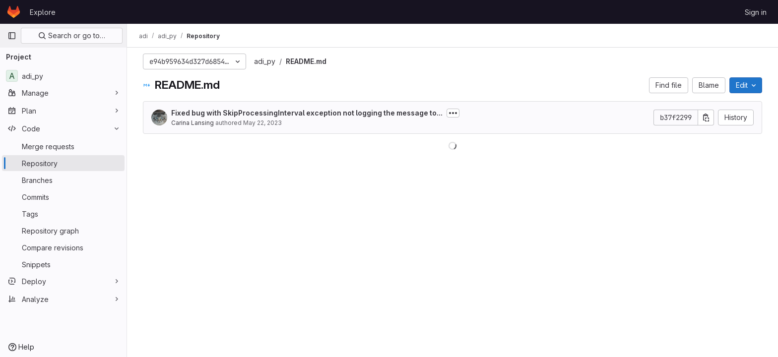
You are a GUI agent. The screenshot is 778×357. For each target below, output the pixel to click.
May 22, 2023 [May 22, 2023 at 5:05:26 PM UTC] (262, 122)
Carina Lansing (192, 122)
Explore (43, 12)
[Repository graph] (63, 230)
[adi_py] (63, 76)
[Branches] (63, 180)
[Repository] (63, 163)
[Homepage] (13, 12)
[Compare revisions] (63, 247)
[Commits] (63, 197)
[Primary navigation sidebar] (12, 36)
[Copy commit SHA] (706, 117)
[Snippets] (63, 264)
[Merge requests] (63, 146)
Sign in (756, 12)
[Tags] (63, 214)
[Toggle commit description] (453, 113)
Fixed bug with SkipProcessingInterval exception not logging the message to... (307, 113)
